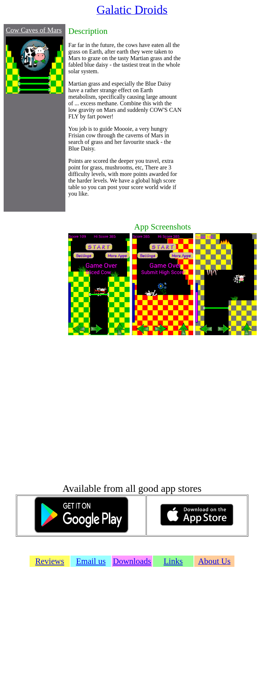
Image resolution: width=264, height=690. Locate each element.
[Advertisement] (220, 117)
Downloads (132, 561)
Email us (91, 561)
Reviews (49, 561)
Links (173, 561)
